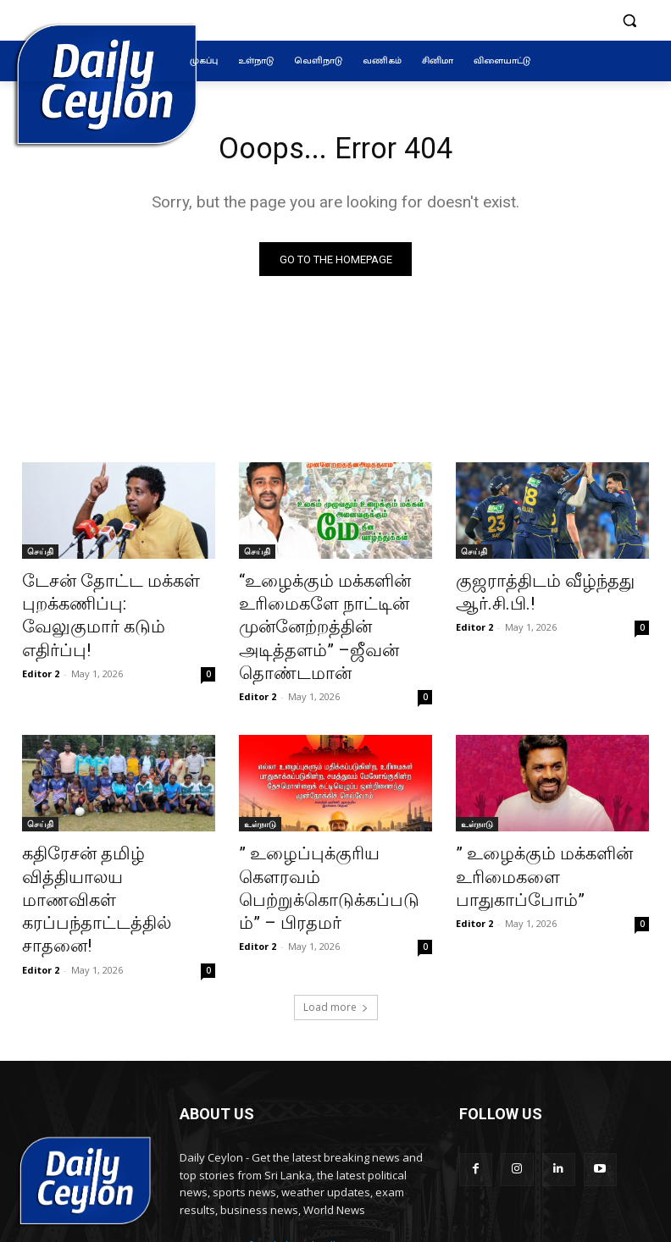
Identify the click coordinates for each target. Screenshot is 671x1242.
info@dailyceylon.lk (289, 1149)
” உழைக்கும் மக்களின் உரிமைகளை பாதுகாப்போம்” (552, 825)
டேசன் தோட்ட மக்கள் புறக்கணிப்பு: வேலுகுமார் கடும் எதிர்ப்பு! (106, 602)
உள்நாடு (260, 788)
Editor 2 (40, 641)
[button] (629, 21)
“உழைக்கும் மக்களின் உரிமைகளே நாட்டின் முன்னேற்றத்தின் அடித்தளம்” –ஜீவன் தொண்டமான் (333, 611)
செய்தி (40, 555)
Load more (336, 911)
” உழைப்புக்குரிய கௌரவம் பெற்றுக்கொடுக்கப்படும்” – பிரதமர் (330, 835)
